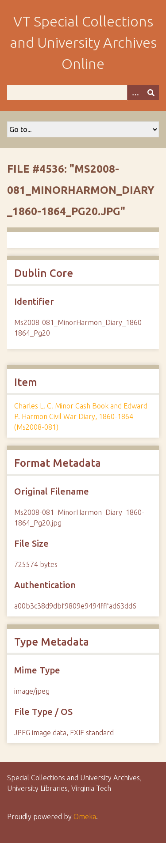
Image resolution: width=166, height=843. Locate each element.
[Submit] (151, 92)
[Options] (135, 92)
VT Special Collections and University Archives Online (83, 42)
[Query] (83, 92)
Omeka (84, 816)
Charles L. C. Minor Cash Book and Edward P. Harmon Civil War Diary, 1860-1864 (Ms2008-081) (80, 416)
